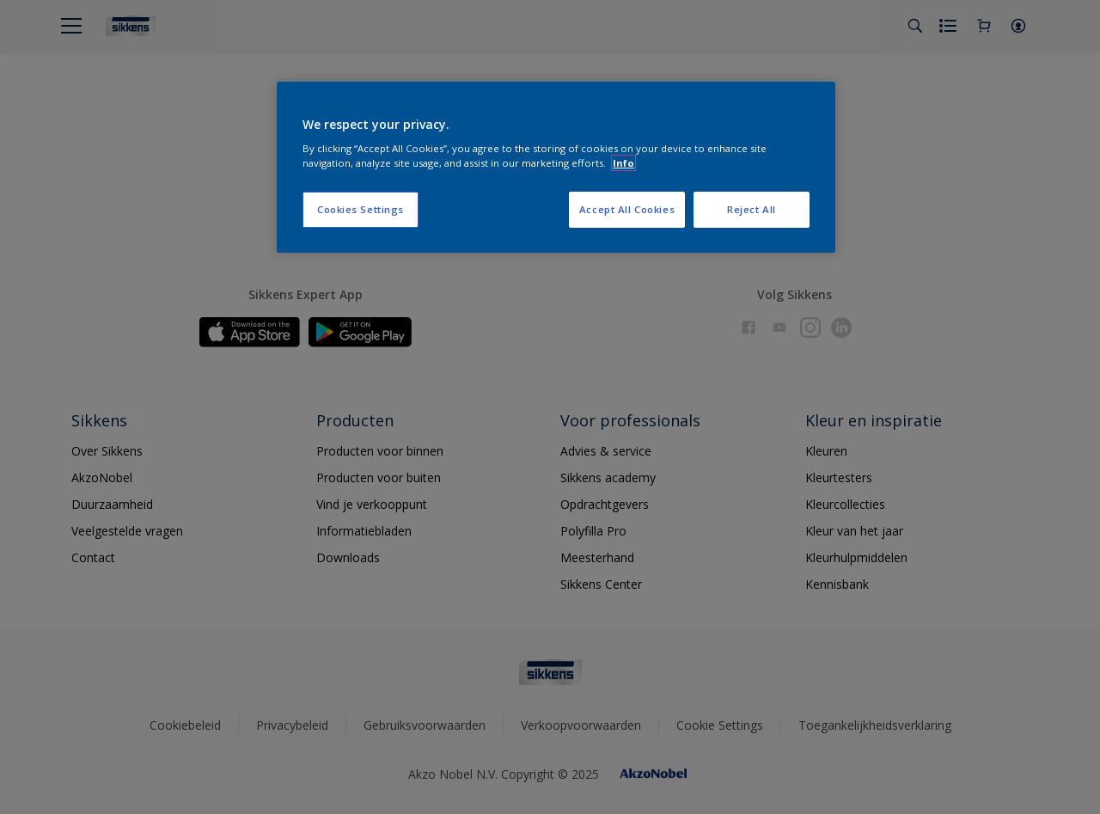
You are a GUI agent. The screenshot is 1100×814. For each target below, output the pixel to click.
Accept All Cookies (627, 209)
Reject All (751, 209)
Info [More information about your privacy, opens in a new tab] (623, 162)
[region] (556, 168)
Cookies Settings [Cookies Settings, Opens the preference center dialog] (360, 209)
